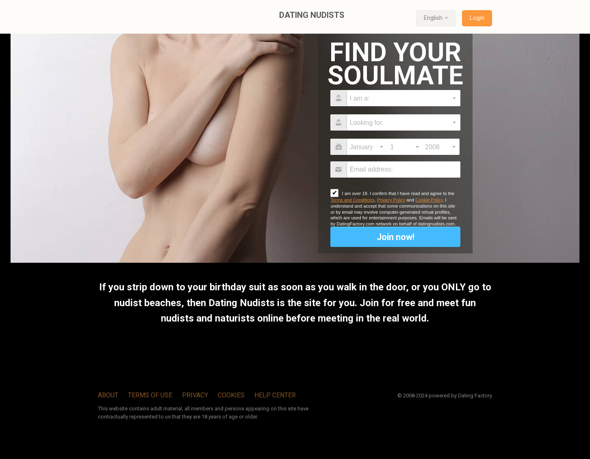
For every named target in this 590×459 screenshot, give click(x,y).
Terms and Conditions (352, 199)
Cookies (231, 395)
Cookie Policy (428, 199)
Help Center (275, 395)
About (108, 395)
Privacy (195, 395)
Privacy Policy (391, 199)
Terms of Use (150, 395)
